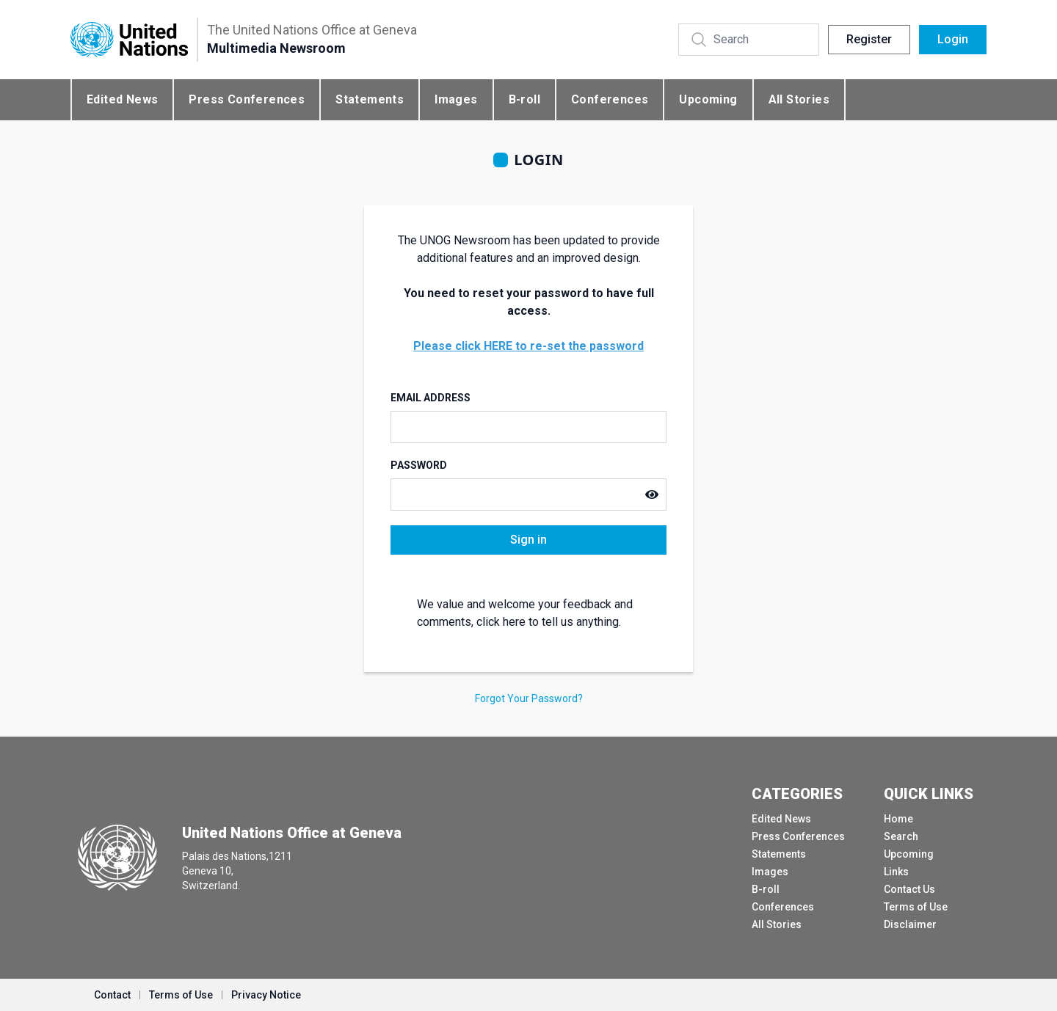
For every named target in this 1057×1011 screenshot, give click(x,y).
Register (869, 39)
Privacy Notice (266, 995)
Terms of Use (916, 907)
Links (896, 871)
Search (901, 836)
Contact (112, 995)
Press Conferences (247, 99)
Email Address (431, 398)
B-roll (524, 99)
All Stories (799, 99)
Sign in (528, 540)
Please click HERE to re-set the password (528, 346)
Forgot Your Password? (529, 698)
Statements (369, 99)
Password (419, 465)
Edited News (122, 99)
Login (952, 39)
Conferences (609, 99)
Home (898, 819)
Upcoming (708, 99)
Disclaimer (910, 924)
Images (456, 99)
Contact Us (909, 889)
